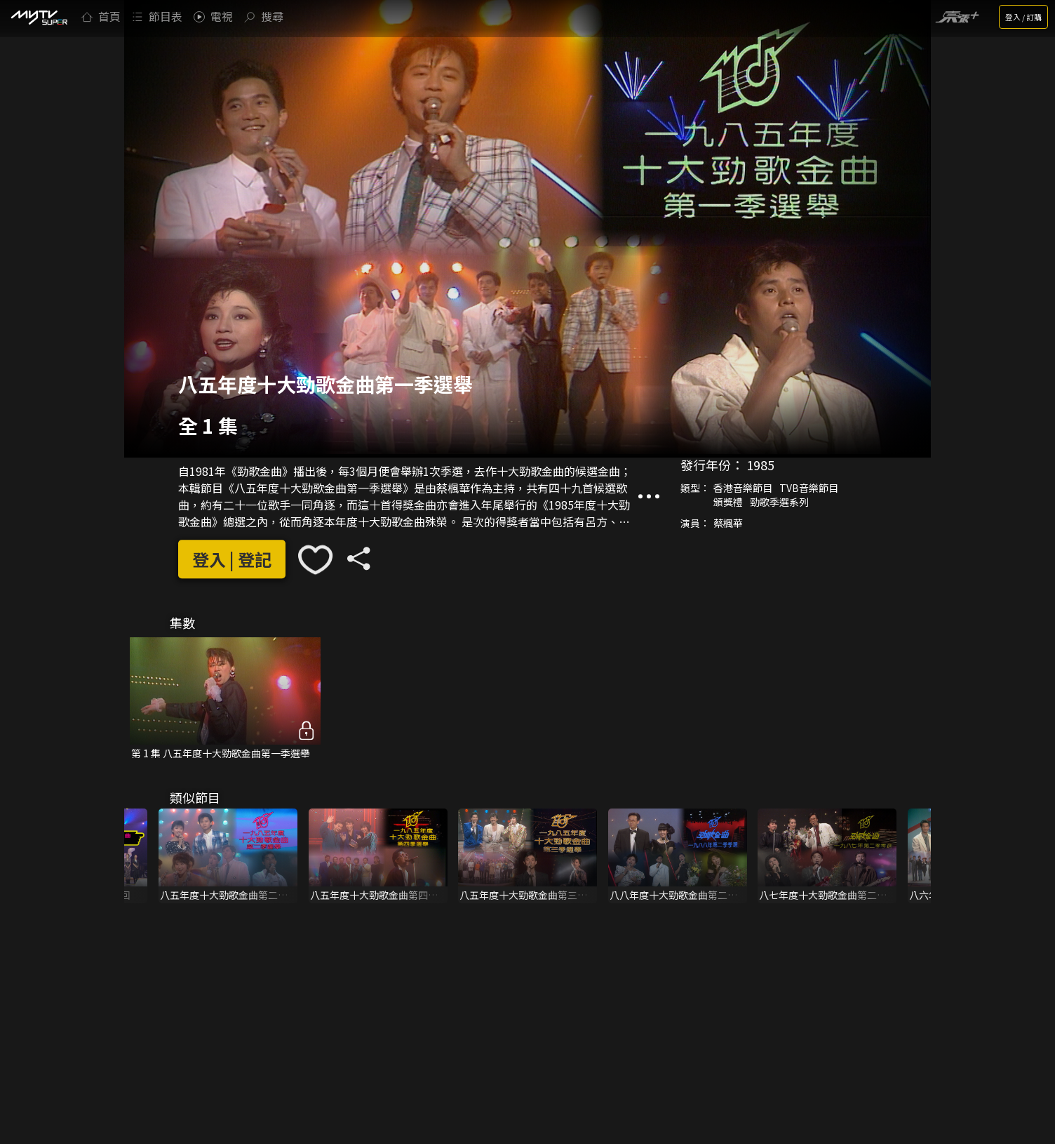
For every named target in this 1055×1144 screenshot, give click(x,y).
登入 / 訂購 (1023, 16)
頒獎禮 (728, 502)
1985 (760, 464)
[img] (38, 17)
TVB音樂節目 (808, 488)
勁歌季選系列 (779, 502)
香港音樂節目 (742, 488)
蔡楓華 (728, 523)
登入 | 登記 (231, 559)
